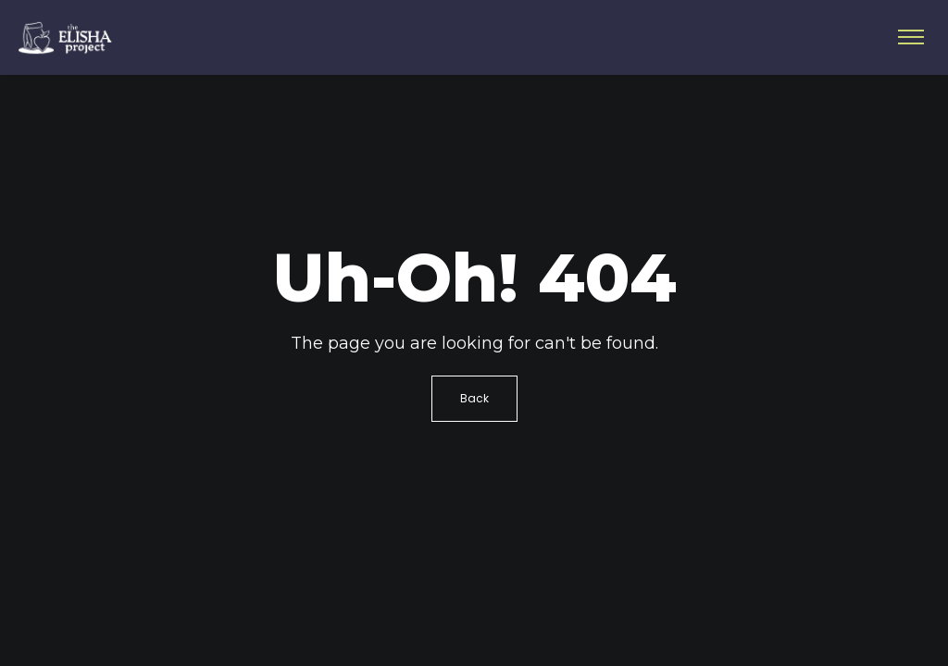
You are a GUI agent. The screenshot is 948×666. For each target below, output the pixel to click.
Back (474, 398)
